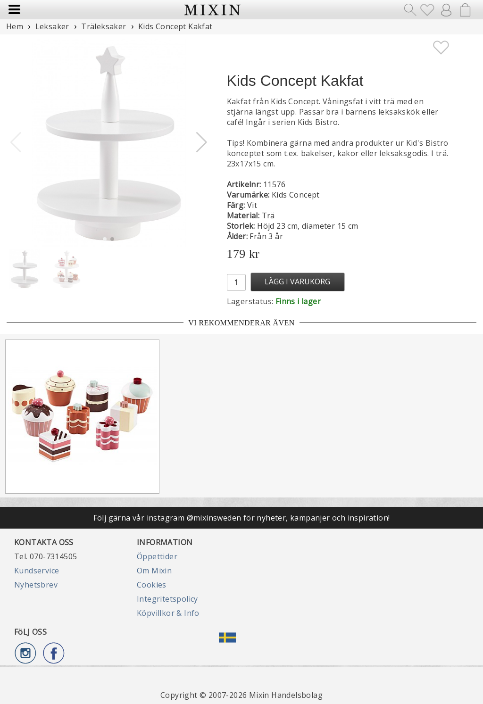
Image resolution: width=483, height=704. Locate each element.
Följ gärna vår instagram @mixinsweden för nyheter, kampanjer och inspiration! (241, 518)
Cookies (152, 585)
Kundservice (36, 570)
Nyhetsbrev (36, 585)
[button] (201, 142)
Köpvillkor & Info (168, 613)
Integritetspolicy (167, 599)
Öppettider (157, 556)
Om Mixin (154, 570)
